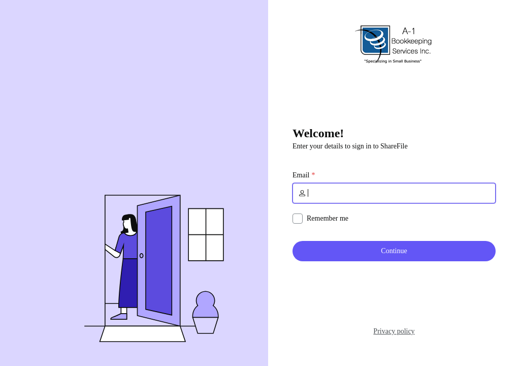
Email (300, 175)
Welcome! (318, 133)
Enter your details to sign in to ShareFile (350, 146)
